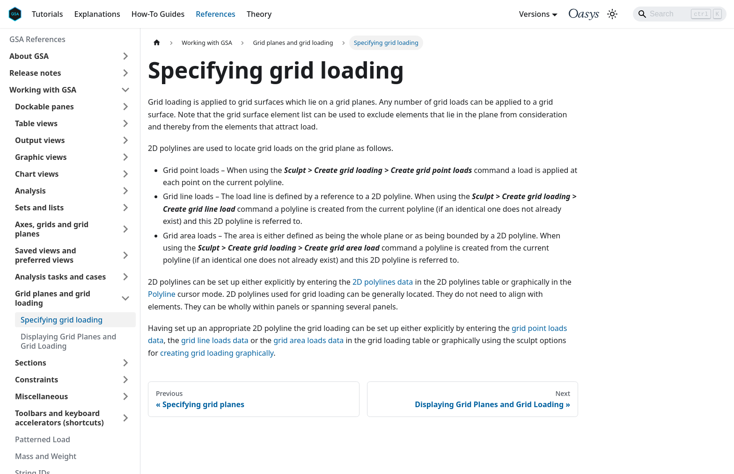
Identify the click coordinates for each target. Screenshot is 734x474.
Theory (259, 14)
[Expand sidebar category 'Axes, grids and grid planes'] (125, 229)
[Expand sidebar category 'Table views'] (125, 123)
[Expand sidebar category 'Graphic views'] (125, 157)
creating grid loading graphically (216, 353)
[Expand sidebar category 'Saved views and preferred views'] (125, 255)
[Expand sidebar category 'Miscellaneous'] (125, 396)
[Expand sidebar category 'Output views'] (125, 140)
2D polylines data (382, 282)
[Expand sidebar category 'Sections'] (125, 362)
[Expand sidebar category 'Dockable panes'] (125, 106)
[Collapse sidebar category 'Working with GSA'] (125, 89)
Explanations (97, 14)
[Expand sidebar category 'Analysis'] (125, 190)
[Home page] (157, 43)
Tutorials (47, 14)
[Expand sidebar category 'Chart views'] (125, 173)
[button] (70, 56)
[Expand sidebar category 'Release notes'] (125, 72)
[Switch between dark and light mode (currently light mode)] (612, 14)
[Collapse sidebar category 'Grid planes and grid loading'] (125, 298)
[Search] (680, 14)
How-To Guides (158, 14)
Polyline (162, 294)
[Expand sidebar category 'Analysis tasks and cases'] (125, 276)
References (215, 14)
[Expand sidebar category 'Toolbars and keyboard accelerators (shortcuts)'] (125, 418)
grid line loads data (215, 340)
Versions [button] (534, 14)
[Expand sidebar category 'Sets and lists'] (125, 207)
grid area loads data (308, 340)
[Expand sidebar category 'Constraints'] (125, 379)
